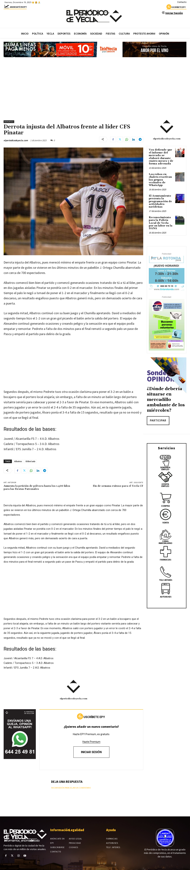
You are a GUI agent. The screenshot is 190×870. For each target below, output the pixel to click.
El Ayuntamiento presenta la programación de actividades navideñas (160, 201)
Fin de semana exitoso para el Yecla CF (118, 486)
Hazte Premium (91, 741)
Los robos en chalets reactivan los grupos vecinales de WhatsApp (160, 180)
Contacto (181, 2)
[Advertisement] (95, 87)
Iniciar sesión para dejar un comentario (71, 788)
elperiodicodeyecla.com (16, 140)
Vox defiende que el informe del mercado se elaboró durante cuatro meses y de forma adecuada (161, 156)
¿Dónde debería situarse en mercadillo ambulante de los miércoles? (166, 399)
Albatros (18, 461)
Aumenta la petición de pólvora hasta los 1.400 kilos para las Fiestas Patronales (37, 487)
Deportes (9, 121)
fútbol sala (30, 461)
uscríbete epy (176, 7)
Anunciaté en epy (15, 7)
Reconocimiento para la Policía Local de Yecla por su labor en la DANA (160, 223)
